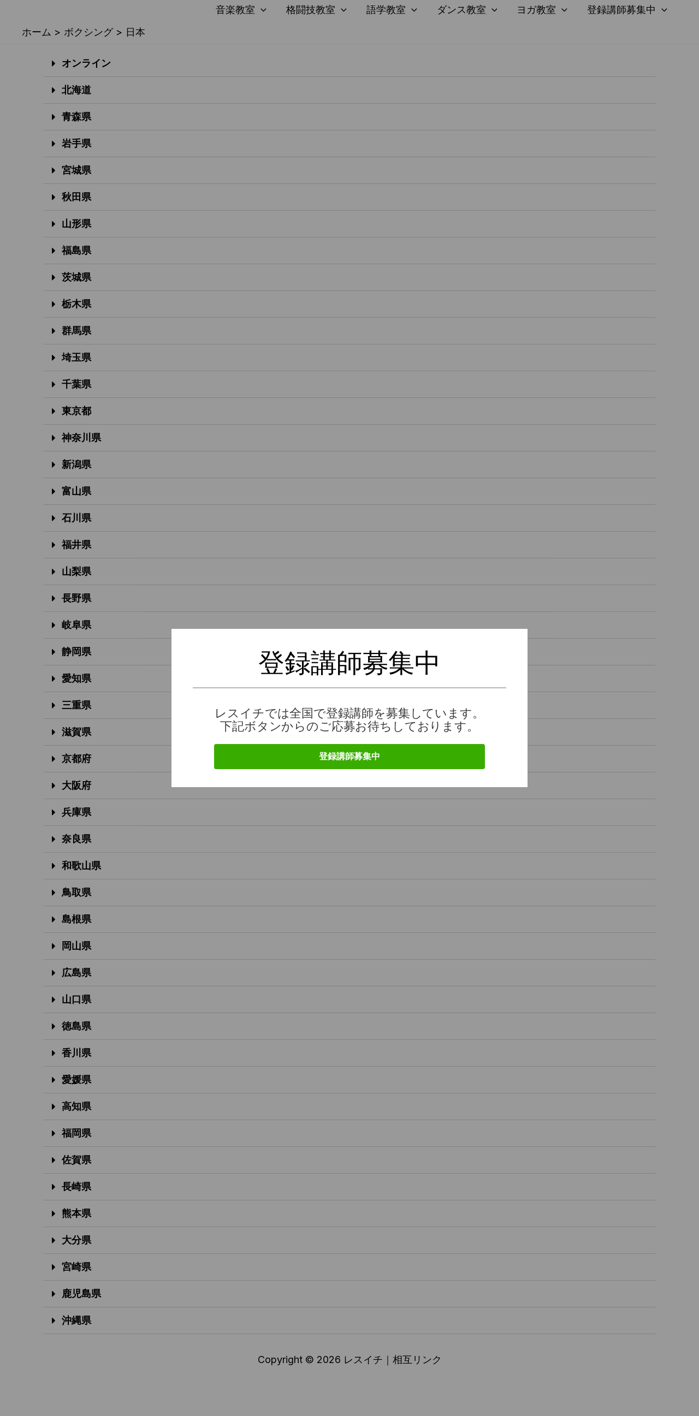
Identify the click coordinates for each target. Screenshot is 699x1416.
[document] (349, 708)
